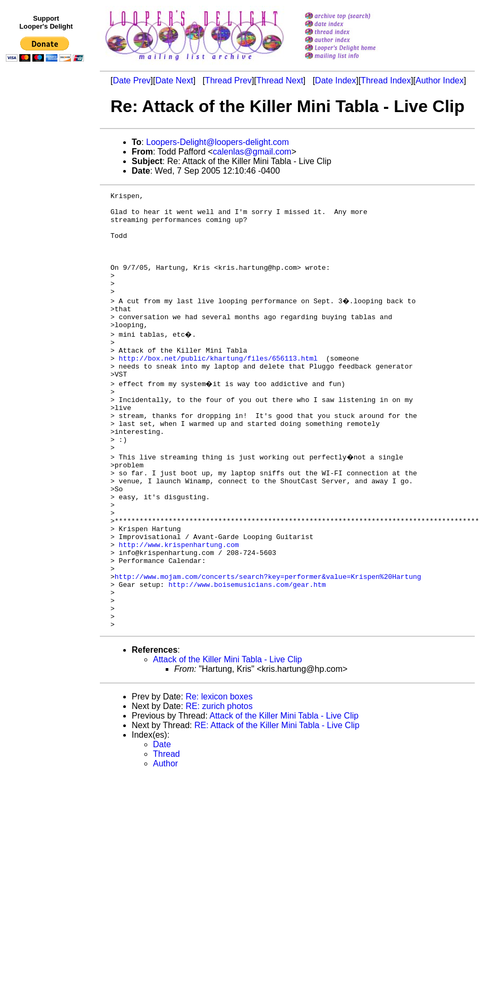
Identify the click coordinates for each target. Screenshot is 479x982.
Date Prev (131, 80)
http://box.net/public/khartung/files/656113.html (218, 388)
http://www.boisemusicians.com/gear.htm (247, 656)
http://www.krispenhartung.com (179, 608)
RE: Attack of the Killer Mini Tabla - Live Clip (277, 804)
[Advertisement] (46, 285)
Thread (166, 833)
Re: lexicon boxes (218, 776)
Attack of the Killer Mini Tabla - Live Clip (227, 739)
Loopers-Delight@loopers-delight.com (217, 142)
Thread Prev (228, 80)
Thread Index (385, 80)
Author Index (440, 80)
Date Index (335, 80)
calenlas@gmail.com (252, 151)
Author (165, 843)
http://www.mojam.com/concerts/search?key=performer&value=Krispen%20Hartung (268, 646)
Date (162, 824)
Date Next (174, 80)
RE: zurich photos (218, 785)
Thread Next (279, 80)
